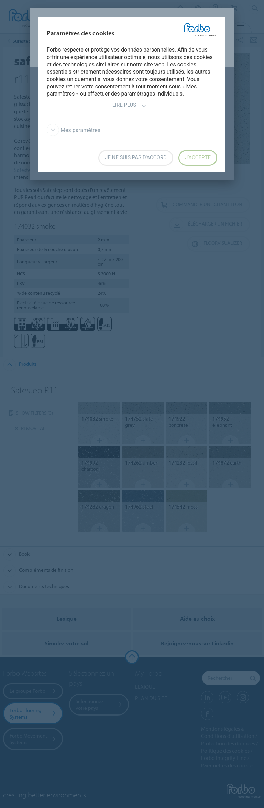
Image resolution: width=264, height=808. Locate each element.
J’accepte (198, 157)
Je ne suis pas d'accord (136, 157)
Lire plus (129, 106)
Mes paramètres (73, 130)
